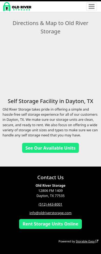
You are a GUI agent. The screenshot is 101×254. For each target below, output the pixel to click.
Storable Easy (87, 241)
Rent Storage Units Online (50, 224)
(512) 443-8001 (50, 204)
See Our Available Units (50, 148)
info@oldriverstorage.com (50, 212)
